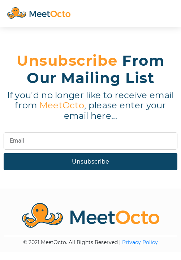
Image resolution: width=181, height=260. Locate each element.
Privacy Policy (140, 242)
